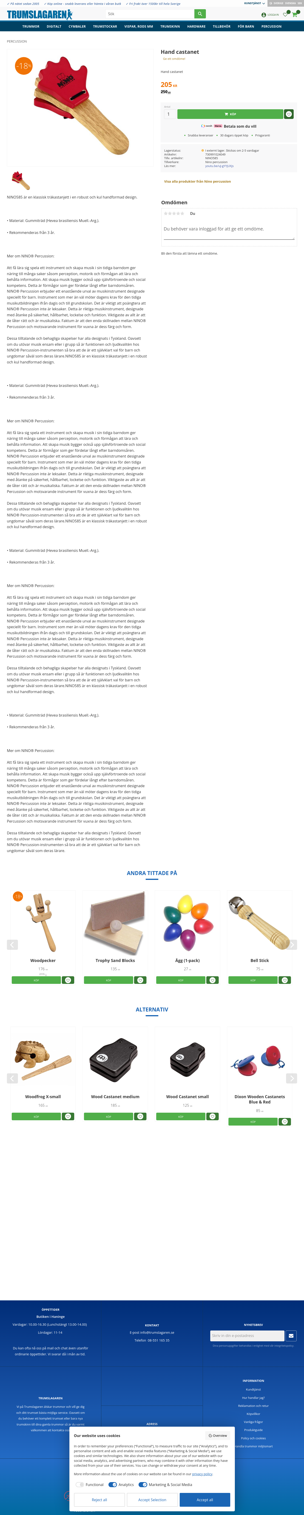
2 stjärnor (170, 213)
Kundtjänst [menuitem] (252, 3)
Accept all (205, 1499)
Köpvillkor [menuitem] (253, 1414)
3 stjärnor (174, 213)
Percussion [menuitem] (271, 26)
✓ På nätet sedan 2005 (23, 4)
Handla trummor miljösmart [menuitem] (253, 1446)
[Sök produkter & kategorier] (149, 13)
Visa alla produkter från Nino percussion (197, 181)
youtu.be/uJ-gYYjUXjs (219, 166)
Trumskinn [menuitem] (170, 26)
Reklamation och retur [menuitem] (253, 1406)
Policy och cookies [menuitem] (253, 1438)
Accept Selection (152, 1499)
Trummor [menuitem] (31, 26)
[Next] (291, 945)
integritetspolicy (283, 1345)
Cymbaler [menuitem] (77, 26)
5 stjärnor (182, 213)
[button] (285, 15)
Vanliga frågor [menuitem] (253, 1422)
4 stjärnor (178, 213)
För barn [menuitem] (246, 26)
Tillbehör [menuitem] (221, 26)
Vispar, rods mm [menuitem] (139, 26)
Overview (217, 1435)
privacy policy (202, 1474)
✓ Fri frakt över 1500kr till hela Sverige (153, 4)
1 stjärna (166, 213)
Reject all (99, 1499)
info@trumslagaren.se (157, 1332)
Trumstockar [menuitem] (105, 26)
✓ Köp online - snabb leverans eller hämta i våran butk (82, 4)
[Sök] (200, 13)
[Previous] (12, 945)
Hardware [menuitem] (196, 26)
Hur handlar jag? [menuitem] (253, 1398)
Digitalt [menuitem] (54, 26)
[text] (229, 85)
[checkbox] (89, 1484)
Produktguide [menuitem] (253, 1430)
